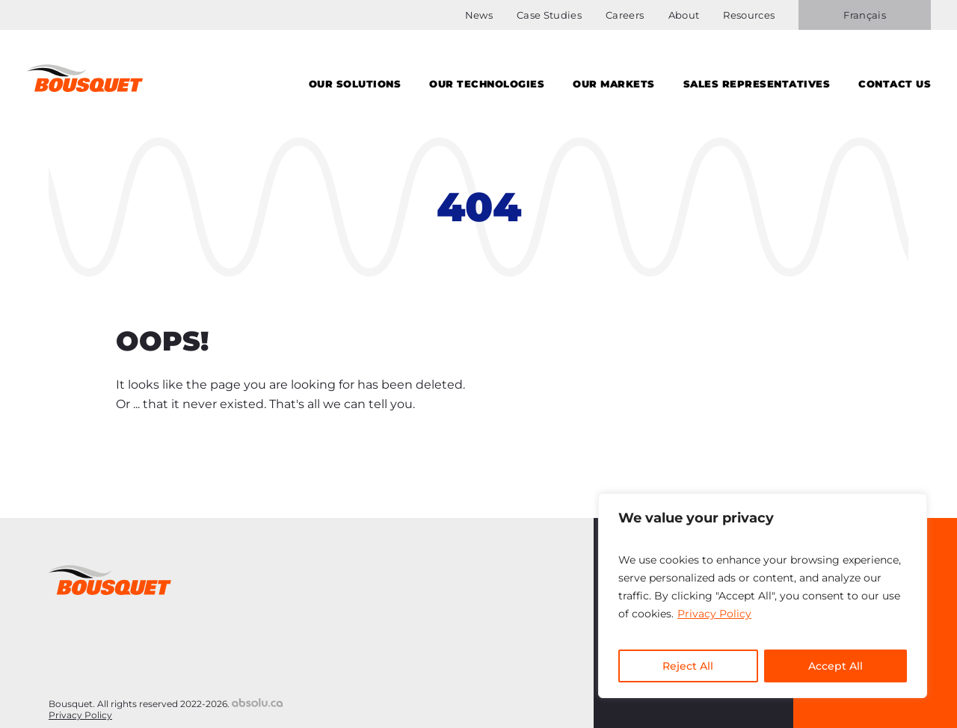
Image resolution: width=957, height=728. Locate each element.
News (479, 15)
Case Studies (549, 15)
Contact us (894, 84)
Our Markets (614, 84)
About (684, 15)
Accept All (835, 666)
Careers (625, 15)
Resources (749, 15)
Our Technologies (486, 84)
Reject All (687, 666)
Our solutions (355, 84)
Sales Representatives (757, 84)
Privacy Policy (714, 613)
